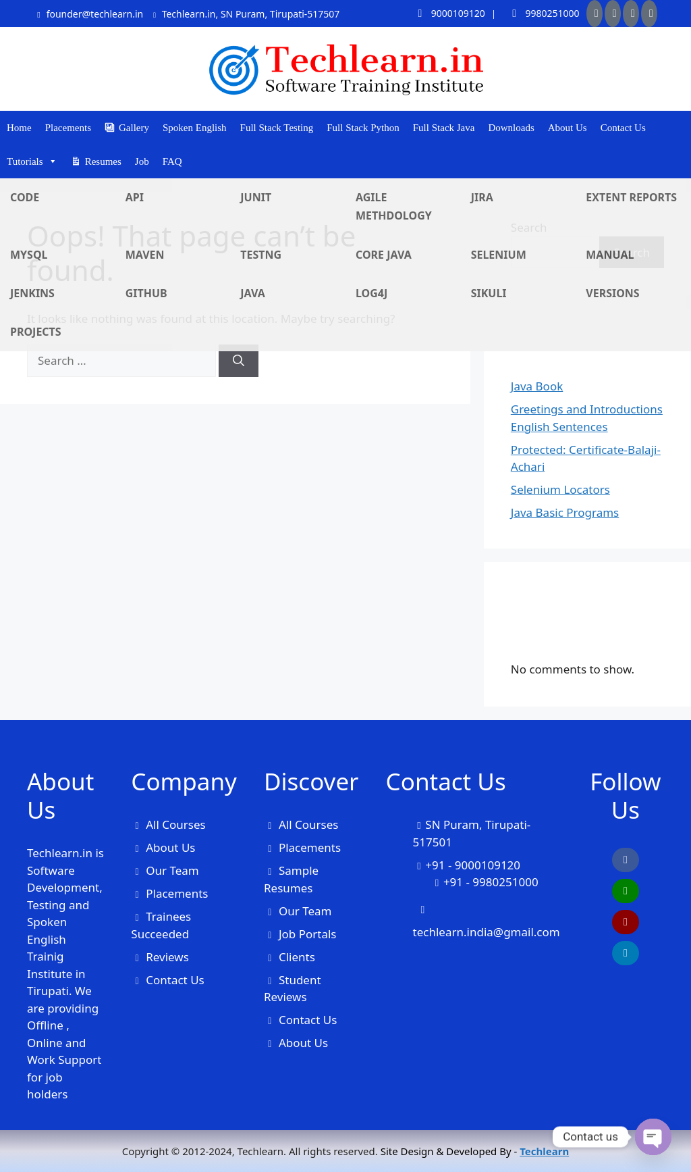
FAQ (172, 161)
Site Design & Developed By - (475, 1151)
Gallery (134, 127)
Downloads (511, 127)
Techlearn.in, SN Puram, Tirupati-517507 (244, 13)
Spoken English (195, 127)
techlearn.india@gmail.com (486, 932)
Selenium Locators (560, 489)
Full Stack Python (363, 127)
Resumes (103, 161)
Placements (68, 127)
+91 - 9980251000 (490, 882)
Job (142, 161)
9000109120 (447, 13)
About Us (567, 127)
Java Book (537, 386)
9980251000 (541, 13)
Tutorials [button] (32, 161)
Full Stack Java (444, 127)
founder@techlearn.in (88, 13)
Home (19, 127)
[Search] (238, 361)
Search (529, 227)
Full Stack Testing (277, 127)
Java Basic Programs (565, 512)
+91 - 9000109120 (472, 865)
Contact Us (623, 127)
